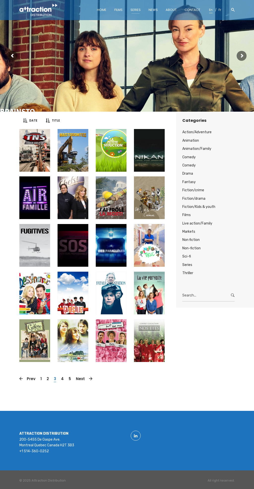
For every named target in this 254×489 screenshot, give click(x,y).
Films (186, 215)
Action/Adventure (197, 132)
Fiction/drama (193, 198)
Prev (29, 379)
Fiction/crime (193, 190)
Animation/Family (196, 149)
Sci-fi (186, 256)
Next (81, 379)
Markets (188, 231)
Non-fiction (191, 248)
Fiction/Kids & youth (198, 207)
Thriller (187, 273)
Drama (187, 173)
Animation (190, 140)
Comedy (189, 157)
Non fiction (191, 240)
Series (187, 265)
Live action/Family (197, 223)
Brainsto (17, 111)
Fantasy (189, 182)
